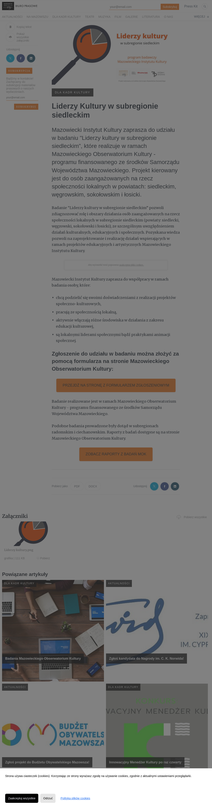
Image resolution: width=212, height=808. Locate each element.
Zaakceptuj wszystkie (21, 798)
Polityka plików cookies (75, 798)
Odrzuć (48, 798)
